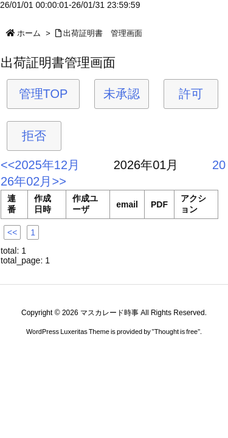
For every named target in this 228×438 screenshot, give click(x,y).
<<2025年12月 (40, 165)
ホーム (29, 33)
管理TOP (43, 93)
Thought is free (176, 331)
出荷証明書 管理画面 (102, 33)
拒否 (34, 135)
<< (12, 232)
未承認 (121, 93)
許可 (191, 93)
